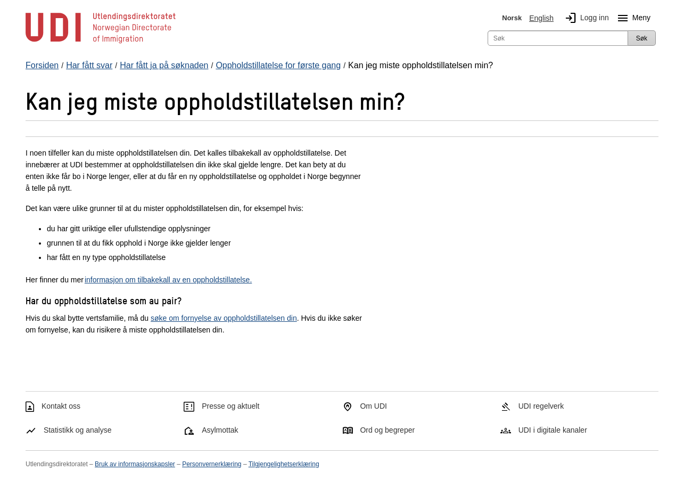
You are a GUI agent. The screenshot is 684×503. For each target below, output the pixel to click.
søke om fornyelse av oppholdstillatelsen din (224, 318)
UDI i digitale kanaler (552, 430)
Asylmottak (220, 430)
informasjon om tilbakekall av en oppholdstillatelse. (168, 279)
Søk (641, 38)
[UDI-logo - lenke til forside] (101, 42)
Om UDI (373, 406)
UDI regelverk (541, 406)
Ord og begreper (387, 430)
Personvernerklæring (211, 464)
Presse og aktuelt (230, 406)
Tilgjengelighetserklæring (284, 464)
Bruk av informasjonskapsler (135, 464)
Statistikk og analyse (78, 430)
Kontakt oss (61, 406)
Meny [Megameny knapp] (631, 18)
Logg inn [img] (585, 18)
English (541, 18)
